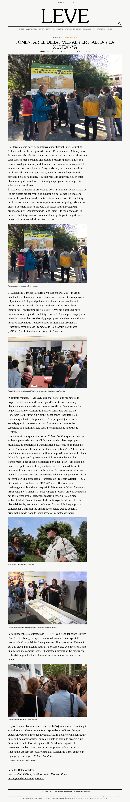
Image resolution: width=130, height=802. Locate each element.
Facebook (25, 760)
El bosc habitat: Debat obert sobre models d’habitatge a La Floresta (71, 52)
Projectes (101, 29)
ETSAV (27, 774)
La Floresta (39, 774)
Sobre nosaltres (46, 792)
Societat (59, 29)
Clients (87, 792)
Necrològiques (89, 29)
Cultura (68, 29)
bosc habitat (15, 774)
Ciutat (41, 29)
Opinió (21, 29)
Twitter (33, 760)
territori (39, 778)
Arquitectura (31, 29)
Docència (77, 29)
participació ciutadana (21, 778)
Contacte (59, 792)
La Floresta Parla (57, 774)
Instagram (78, 792)
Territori (50, 29)
